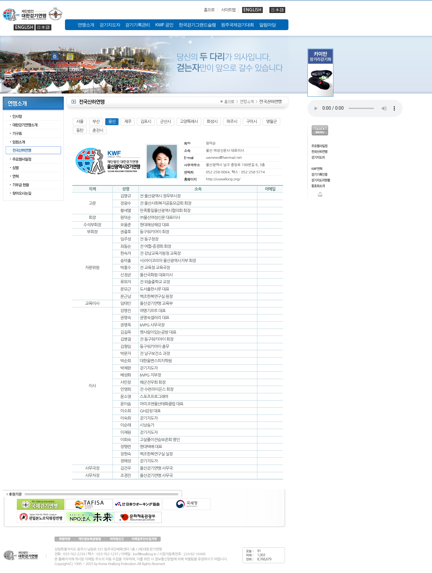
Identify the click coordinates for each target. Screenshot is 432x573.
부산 (96, 121)
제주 (127, 121)
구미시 (251, 121)
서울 (79, 121)
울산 (111, 121)
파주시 (232, 121)
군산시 (165, 121)
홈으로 (209, 10)
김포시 (145, 121)
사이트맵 (228, 10)
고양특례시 (189, 121)
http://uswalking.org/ (223, 179)
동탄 (79, 130)
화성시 (212, 121)
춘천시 (98, 130)
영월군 (271, 121)
